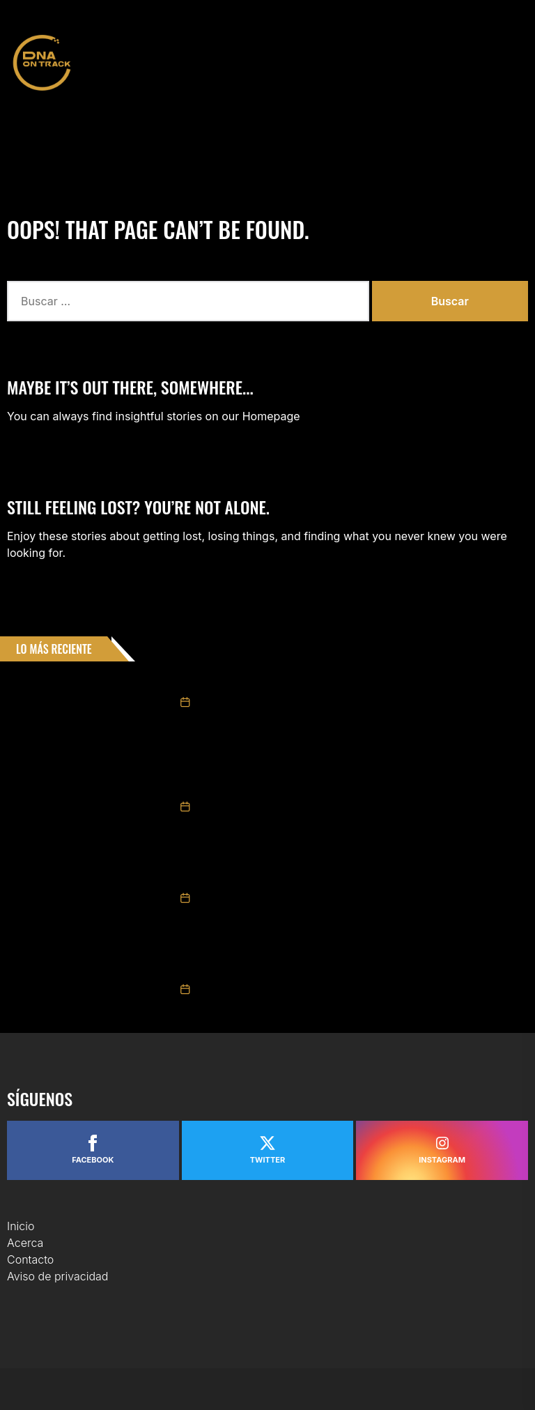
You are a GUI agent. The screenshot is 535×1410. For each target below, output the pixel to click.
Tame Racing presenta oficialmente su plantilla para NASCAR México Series (351, 681)
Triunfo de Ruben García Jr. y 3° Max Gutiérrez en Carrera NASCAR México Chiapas (349, 962)
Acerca (25, 1243)
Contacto (30, 1259)
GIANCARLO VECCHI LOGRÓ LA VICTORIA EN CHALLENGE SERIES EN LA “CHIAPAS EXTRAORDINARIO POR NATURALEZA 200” (341, 779)
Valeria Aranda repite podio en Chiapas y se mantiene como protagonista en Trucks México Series (353, 870)
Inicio (21, 1226)
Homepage (271, 416)
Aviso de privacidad (57, 1276)
